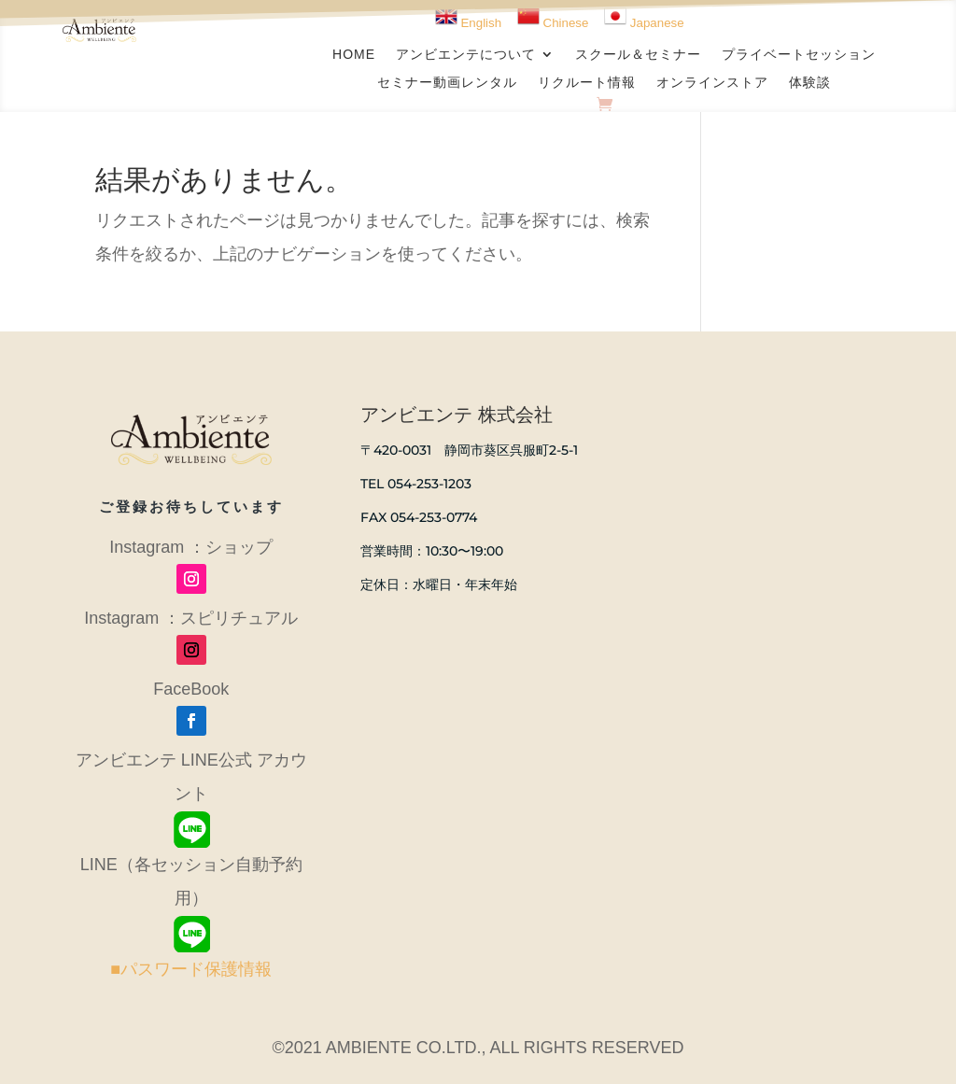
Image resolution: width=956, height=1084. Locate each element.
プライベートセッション (799, 55)
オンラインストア (712, 83)
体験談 (810, 83)
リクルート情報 (587, 83)
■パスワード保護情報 (191, 969)
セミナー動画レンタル (447, 83)
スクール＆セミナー (638, 55)
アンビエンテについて (466, 55)
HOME (353, 55)
